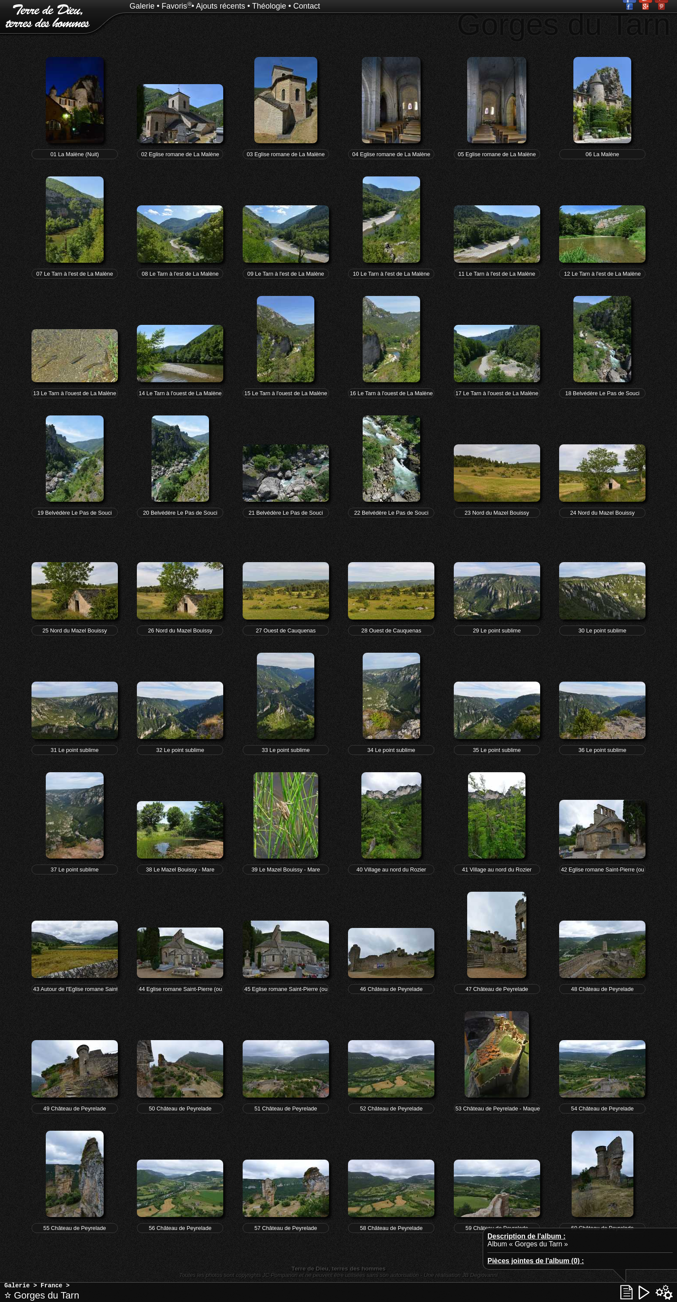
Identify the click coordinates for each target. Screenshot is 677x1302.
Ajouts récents (220, 6)
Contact (306, 6)
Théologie (269, 6)
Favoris (174, 6)
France (51, 1285)
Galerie (142, 6)
